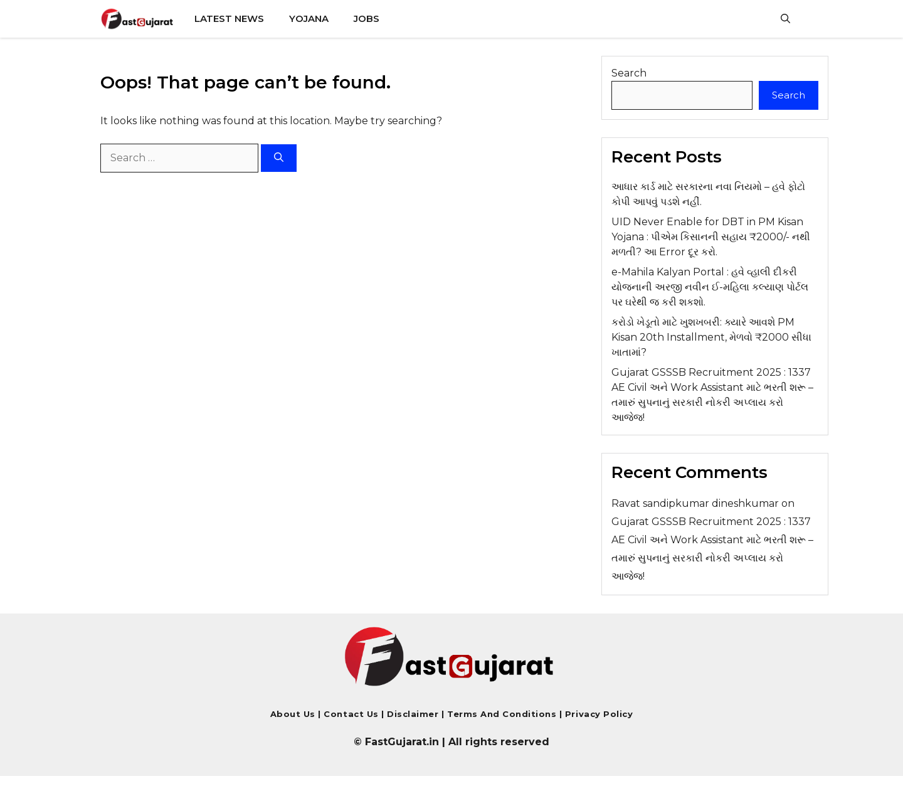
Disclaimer (414, 714)
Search (629, 73)
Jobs (366, 18)
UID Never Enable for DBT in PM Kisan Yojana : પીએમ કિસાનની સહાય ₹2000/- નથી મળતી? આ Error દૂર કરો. (710, 237)
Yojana (309, 18)
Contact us (351, 714)
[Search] (279, 158)
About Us (292, 714)
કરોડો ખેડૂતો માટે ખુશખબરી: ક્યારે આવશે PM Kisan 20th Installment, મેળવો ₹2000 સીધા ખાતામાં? (711, 337)
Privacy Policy (597, 714)
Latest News (229, 18)
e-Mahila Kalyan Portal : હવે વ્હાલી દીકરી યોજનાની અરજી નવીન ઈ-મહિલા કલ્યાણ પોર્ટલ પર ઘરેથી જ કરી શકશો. (709, 287)
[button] (785, 19)
